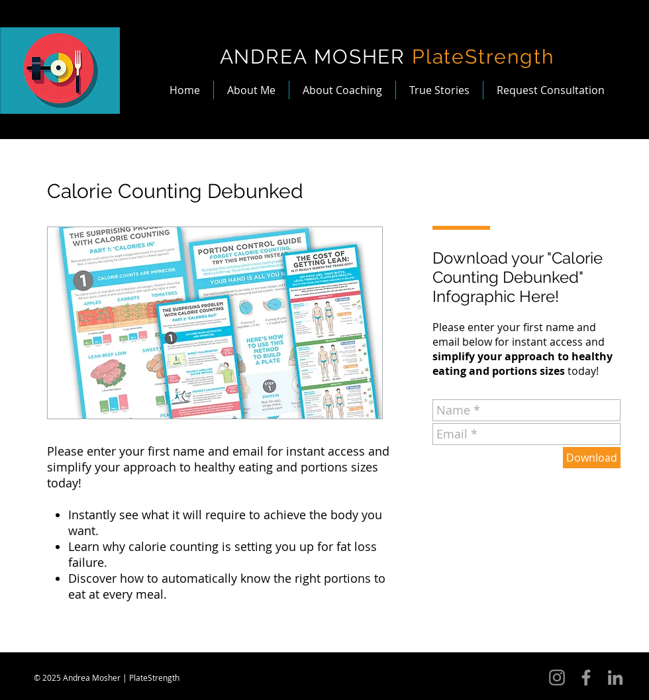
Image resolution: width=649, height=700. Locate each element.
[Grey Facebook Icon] (586, 677)
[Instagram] (557, 677)
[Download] (592, 457)
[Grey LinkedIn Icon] (615, 677)
